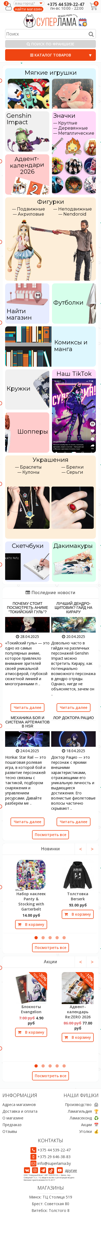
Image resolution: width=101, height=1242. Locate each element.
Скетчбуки (28, 545)
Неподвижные (75, 209)
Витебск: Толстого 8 (50, 1210)
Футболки (68, 302)
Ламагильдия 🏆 (83, 1111)
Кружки (18, 388)
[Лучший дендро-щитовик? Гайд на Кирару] (73, 624)
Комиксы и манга (71, 345)
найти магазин (28, 9)
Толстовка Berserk (77, 896)
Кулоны (31, 472)
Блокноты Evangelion (31, 1009)
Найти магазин (19, 314)
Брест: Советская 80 (50, 1203)
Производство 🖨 (82, 1104)
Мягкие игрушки (51, 72)
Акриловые (31, 214)
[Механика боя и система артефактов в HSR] (27, 738)
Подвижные (31, 209)
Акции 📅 (90, 1124)
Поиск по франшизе (50, 44)
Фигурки (50, 201)
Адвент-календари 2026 (27, 165)
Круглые (67, 123)
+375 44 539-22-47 (65, 4)
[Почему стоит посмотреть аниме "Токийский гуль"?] (27, 624)
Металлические (76, 133)
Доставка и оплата (19, 1111)
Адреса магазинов (19, 1104)
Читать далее (27, 707)
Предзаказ (12, 1124)
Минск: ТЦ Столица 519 (50, 1197)
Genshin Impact (19, 119)
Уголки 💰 (89, 1131)
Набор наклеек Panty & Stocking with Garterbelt (31, 901)
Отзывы (9, 1131)
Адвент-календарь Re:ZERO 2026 (77, 1011)
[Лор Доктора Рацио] (73, 738)
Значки (64, 115)
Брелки (75, 467)
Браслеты (31, 467)
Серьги (75, 472)
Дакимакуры (73, 545)
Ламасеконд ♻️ (84, 1117)
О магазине (12, 1117)
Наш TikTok (74, 373)
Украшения (50, 459)
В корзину (31, 924)
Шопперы (32, 431)
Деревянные (73, 128)
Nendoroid (74, 214)
